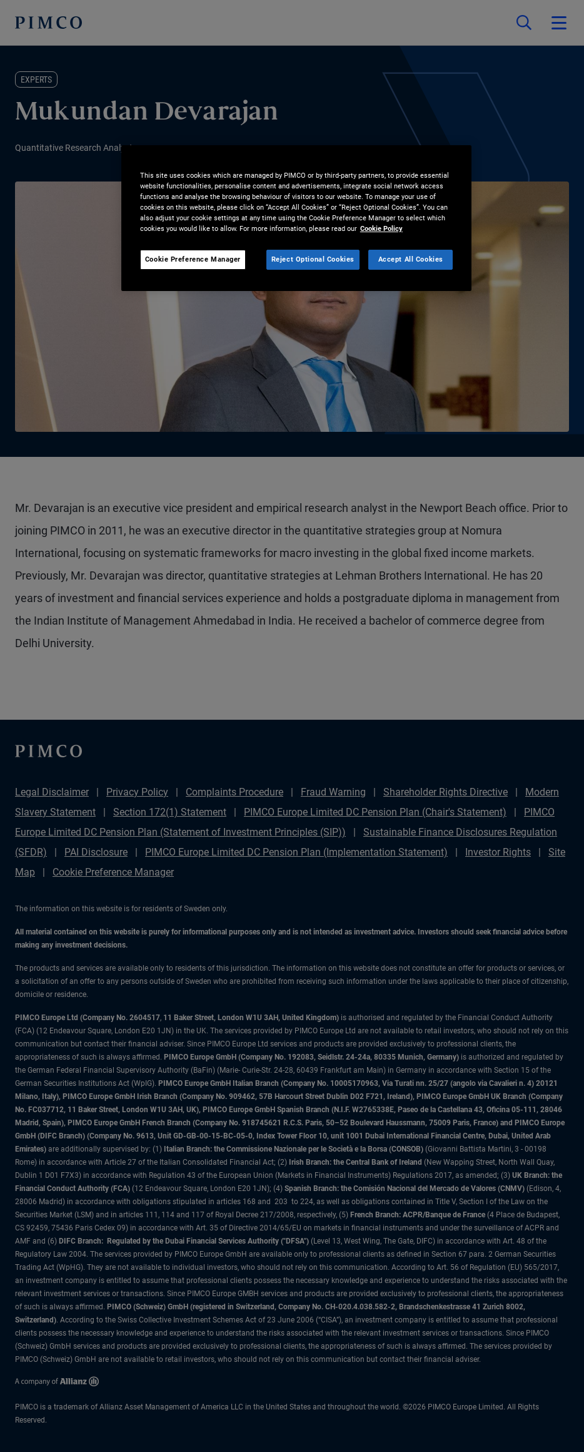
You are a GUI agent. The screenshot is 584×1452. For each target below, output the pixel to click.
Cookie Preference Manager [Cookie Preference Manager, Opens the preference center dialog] (193, 259)
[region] (296, 218)
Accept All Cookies (410, 259)
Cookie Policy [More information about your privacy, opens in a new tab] (381, 228)
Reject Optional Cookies (313, 259)
